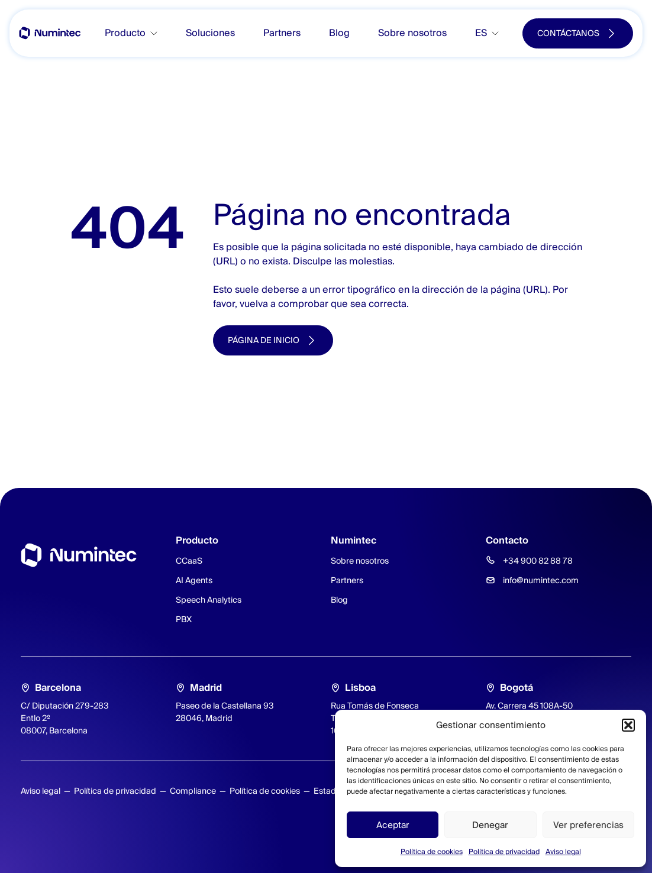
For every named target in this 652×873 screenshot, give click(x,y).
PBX (184, 619)
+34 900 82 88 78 (538, 560)
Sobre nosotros (412, 33)
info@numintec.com (541, 580)
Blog (339, 33)
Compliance (193, 790)
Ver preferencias (588, 824)
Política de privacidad (504, 851)
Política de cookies (432, 851)
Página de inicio (263, 340)
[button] (628, 725)
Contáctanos (568, 33)
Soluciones (210, 33)
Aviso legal (563, 851)
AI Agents (194, 580)
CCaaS (189, 560)
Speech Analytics (208, 599)
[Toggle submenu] (159, 33)
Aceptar (392, 824)
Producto (125, 33)
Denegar (490, 824)
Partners (282, 33)
